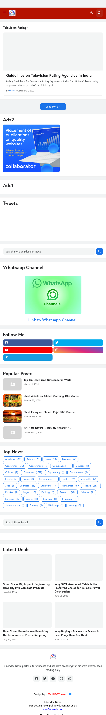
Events (11, 479)
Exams (28, 479)
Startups (50, 498)
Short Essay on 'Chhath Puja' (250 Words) (49, 412)
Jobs (10, 485)
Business (69, 459)
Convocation (61, 465)
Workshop (55, 505)
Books (51, 459)
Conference (14, 465)
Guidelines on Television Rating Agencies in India (49, 75)
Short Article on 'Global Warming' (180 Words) (51, 396)
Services (12, 498)
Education (32, 472)
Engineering (55, 472)
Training (36, 505)
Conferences (38, 465)
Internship (88, 479)
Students (69, 498)
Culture (11, 472)
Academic (13, 459)
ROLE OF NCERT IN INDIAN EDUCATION (47, 428)
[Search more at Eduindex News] (49, 251)
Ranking (47, 492)
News (91, 485)
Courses (82, 465)
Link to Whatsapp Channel (53, 319)
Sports (32, 498)
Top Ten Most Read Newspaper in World (47, 380)
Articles (33, 459)
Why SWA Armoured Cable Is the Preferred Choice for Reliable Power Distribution (77, 587)
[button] (4, 13)
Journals (27, 485)
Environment (79, 472)
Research (67, 492)
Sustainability (14, 505)
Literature (48, 485)
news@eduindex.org (53, 709)
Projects (29, 492)
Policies (11, 492)
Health (68, 479)
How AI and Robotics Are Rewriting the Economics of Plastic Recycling (25, 633)
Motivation (71, 485)
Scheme (87, 492)
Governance (47, 479)
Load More (52, 106)
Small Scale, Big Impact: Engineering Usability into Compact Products (26, 586)
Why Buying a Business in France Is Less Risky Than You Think (77, 633)
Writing (75, 505)
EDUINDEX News (59, 694)
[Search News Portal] (49, 522)
